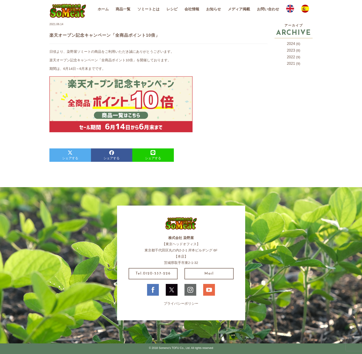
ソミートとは (148, 9)
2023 (291, 50)
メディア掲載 (239, 9)
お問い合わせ (268, 9)
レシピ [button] (172, 9)
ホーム (103, 9)
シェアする (70, 155)
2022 (291, 57)
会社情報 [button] (191, 9)
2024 (291, 44)
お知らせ (213, 9)
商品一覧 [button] (123, 9)
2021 (291, 63)
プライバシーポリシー (181, 303)
